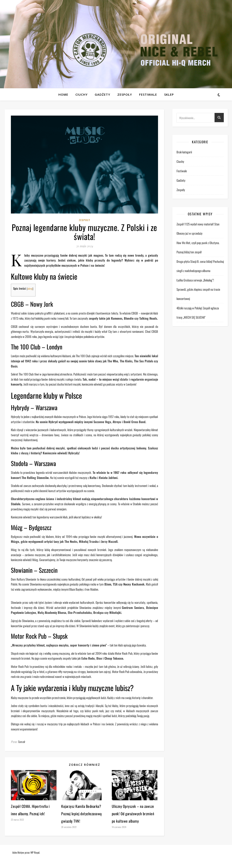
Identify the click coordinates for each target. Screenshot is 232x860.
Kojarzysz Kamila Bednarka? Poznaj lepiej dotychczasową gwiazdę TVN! (81, 814)
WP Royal (34, 852)
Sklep (169, 94)
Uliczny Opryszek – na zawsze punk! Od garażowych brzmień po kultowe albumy (133, 814)
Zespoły (124, 94)
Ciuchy (81, 94)
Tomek (21, 741)
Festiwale (148, 94)
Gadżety (102, 94)
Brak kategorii (184, 152)
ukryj (30, 288)
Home (63, 94)
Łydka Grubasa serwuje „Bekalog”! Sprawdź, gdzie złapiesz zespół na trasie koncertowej (198, 289)
